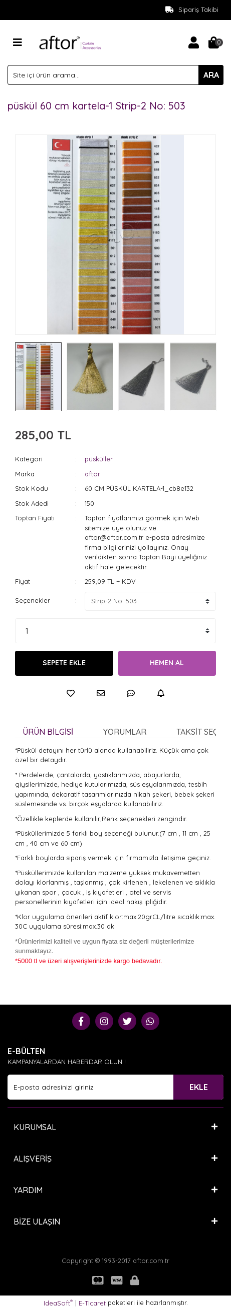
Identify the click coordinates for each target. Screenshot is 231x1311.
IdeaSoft (58, 1303)
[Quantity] (115, 630)
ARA (211, 75)
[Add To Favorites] (71, 693)
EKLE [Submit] (198, 1087)
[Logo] (70, 41)
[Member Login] (193, 42)
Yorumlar (124, 732)
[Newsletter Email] (115, 1087)
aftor (92, 474)
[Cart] (213, 42)
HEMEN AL (167, 662)
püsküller (99, 459)
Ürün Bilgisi (48, 732)
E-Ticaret (92, 1303)
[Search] (115, 75)
